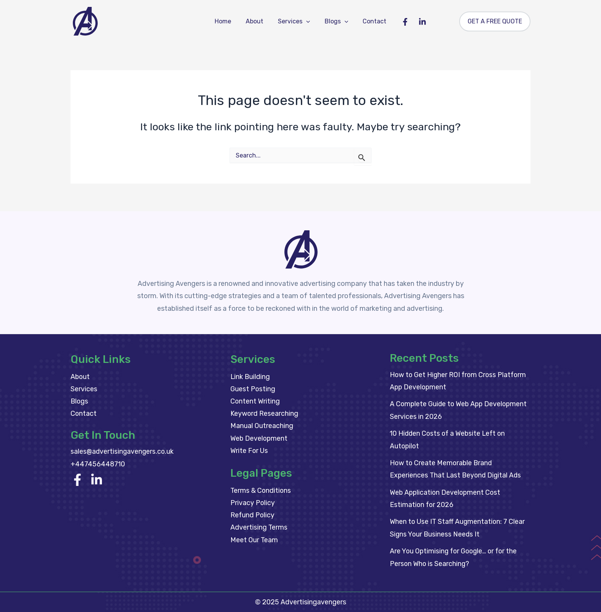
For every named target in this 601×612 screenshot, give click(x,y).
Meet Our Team (254, 541)
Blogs (334, 21)
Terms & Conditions (261, 491)
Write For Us (249, 451)
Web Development (259, 439)
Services (294, 21)
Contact (370, 21)
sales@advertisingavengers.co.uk (123, 452)
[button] (306, 21)
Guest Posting (253, 389)
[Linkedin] (416, 22)
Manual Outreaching (261, 426)
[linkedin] (96, 480)
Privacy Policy (252, 504)
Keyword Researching (264, 414)
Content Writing (255, 401)
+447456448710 (98, 464)
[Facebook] (399, 22)
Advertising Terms (259, 529)
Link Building (250, 376)
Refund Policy (252, 516)
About (257, 21)
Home (227, 21)
